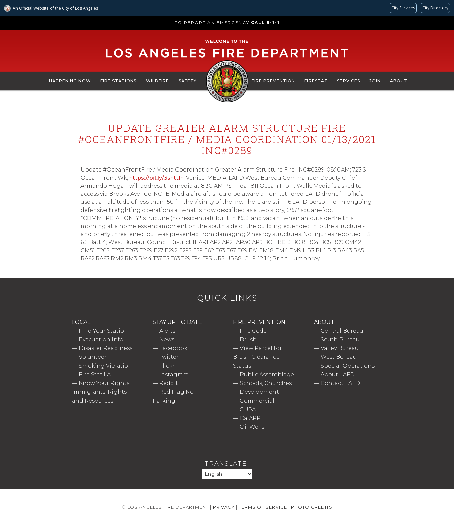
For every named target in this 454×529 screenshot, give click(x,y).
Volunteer (93, 357)
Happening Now (70, 80)
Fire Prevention (273, 80)
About (399, 80)
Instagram (174, 374)
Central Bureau (342, 331)
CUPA (248, 409)
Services (348, 80)
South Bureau (340, 339)
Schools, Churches (266, 383)
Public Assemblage (267, 374)
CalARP (250, 418)
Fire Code (253, 331)
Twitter (169, 357)
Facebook (173, 348)
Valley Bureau (340, 348)
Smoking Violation (105, 366)
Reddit (168, 383)
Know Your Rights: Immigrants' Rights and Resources (101, 392)
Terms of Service (263, 507)
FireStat (316, 80)
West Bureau (339, 357)
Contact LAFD (340, 383)
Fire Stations (118, 80)
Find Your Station (103, 331)
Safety (187, 80)
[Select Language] (227, 474)
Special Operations (348, 366)
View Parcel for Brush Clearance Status (257, 357)
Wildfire (157, 80)
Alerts (167, 331)
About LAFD (338, 374)
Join (375, 80)
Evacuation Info (101, 339)
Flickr (167, 366)
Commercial (257, 401)
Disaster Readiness (105, 348)
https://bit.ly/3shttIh (156, 178)
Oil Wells (252, 427)
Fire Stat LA (95, 374)
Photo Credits (311, 507)
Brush (248, 339)
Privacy (224, 507)
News (166, 339)
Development (259, 392)
